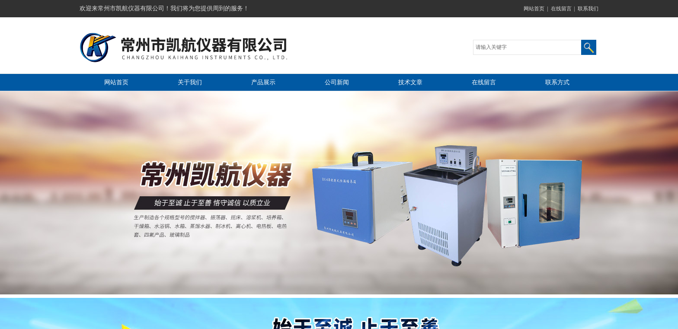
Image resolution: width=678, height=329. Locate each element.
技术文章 (410, 82)
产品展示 (263, 82)
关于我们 (190, 82)
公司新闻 (337, 82)
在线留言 (561, 9)
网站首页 (534, 9)
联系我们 (588, 9)
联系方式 (557, 82)
